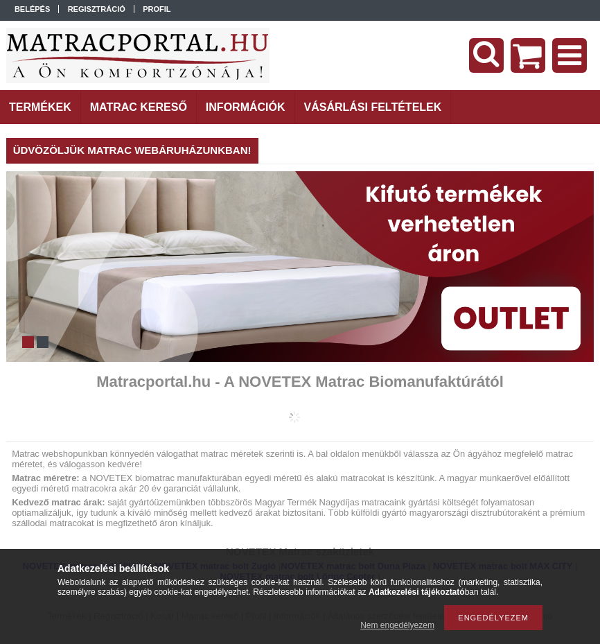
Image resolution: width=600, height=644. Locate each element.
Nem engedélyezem (397, 625)
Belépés (32, 9)
